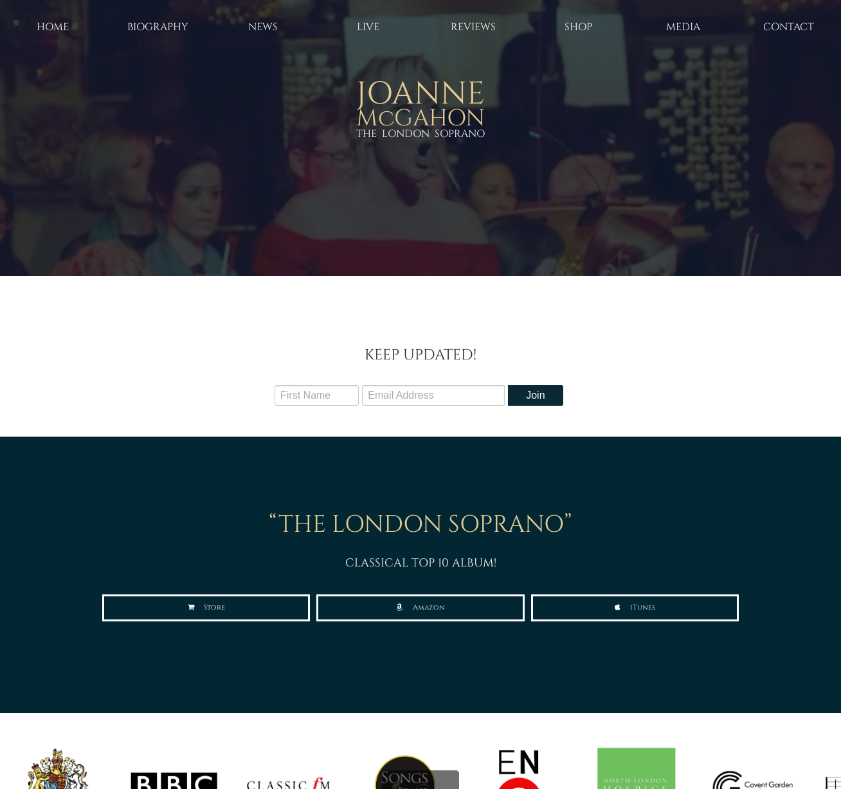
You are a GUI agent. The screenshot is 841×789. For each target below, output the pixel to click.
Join (535, 395)
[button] (206, 607)
